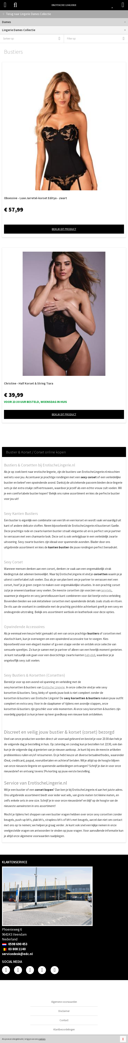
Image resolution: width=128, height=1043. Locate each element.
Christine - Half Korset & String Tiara (28, 383)
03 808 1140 (14, 949)
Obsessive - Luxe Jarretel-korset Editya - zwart (35, 198)
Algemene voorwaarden (64, 1002)
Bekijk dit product (64, 229)
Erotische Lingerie (53, 687)
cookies (42, 1039)
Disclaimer (64, 1011)
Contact (64, 1020)
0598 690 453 (14, 944)
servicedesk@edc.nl (17, 954)
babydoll (90, 655)
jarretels (106, 590)
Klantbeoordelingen (64, 1029)
